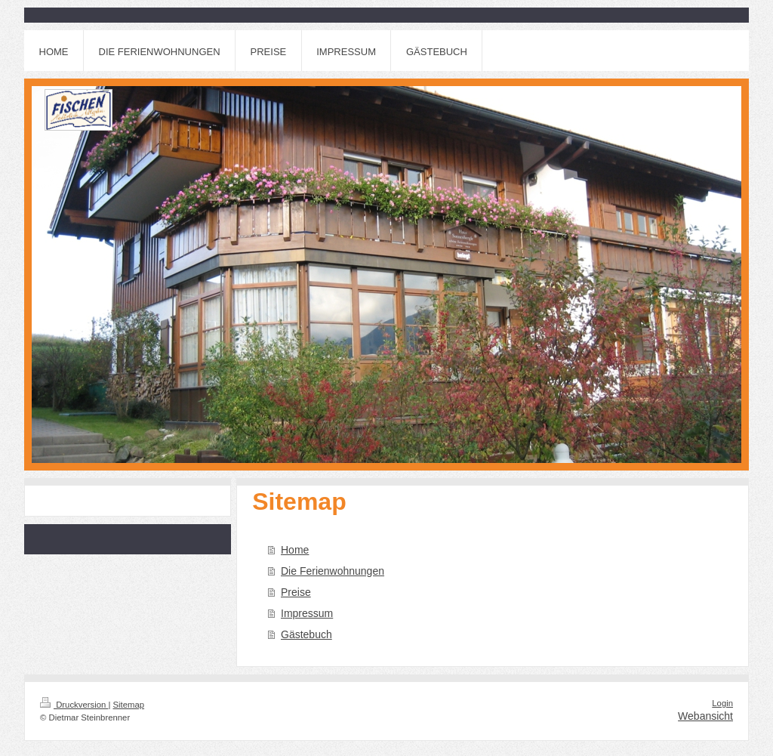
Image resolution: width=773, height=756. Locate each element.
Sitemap (129, 704)
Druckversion (74, 704)
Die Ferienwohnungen (332, 571)
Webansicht (705, 716)
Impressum (307, 613)
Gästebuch (306, 634)
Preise (296, 592)
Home (295, 550)
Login (722, 703)
